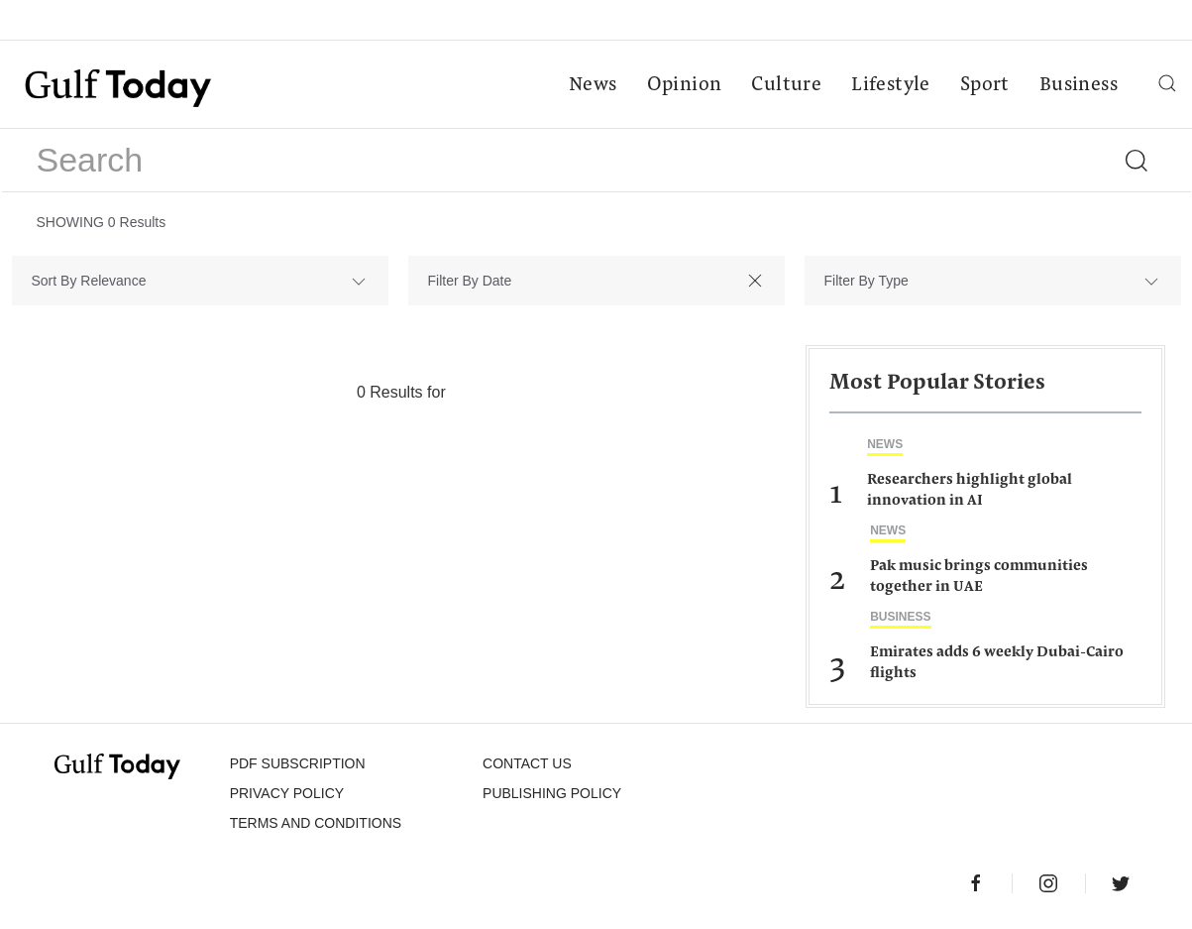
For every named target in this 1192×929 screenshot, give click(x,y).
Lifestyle (890, 85)
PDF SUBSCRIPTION (298, 763)
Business (1078, 85)
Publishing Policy (552, 793)
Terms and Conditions (315, 823)
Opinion (684, 85)
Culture (786, 85)
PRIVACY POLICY (287, 793)
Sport (985, 85)
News (593, 85)
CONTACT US (527, 763)
